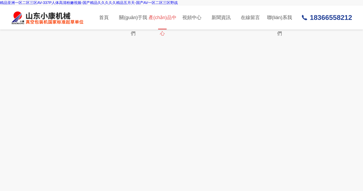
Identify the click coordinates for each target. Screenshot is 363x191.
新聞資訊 (221, 17)
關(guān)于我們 (133, 22)
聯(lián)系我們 (279, 22)
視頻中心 (191, 17)
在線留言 (250, 17)
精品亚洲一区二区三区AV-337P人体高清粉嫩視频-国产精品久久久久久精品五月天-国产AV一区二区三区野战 (89, 3)
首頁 (104, 17)
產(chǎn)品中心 (162, 22)
